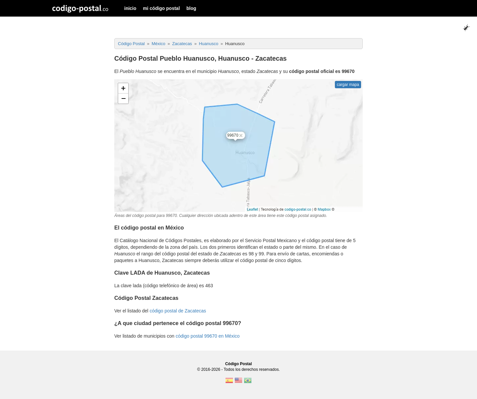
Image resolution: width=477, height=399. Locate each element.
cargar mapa (348, 84)
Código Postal (238, 364)
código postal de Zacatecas (178, 310)
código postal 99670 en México (207, 336)
